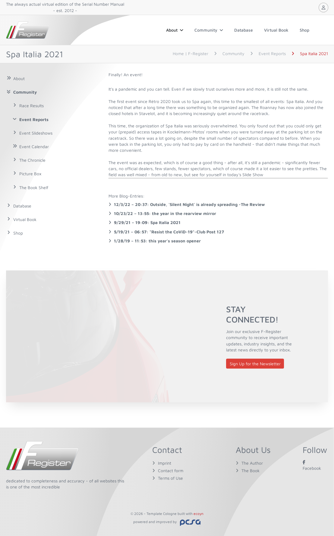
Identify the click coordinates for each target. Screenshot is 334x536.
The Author (252, 463)
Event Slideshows (35, 133)
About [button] (174, 30)
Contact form (170, 470)
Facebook (312, 465)
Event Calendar (34, 146)
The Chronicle (32, 160)
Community (208, 30)
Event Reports (34, 119)
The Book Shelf (33, 187)
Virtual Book (276, 30)
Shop (304, 30)
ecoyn (198, 514)
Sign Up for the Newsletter (255, 363)
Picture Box (30, 173)
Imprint (164, 463)
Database (243, 30)
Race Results (31, 105)
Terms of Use (170, 478)
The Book (250, 470)
